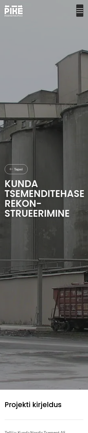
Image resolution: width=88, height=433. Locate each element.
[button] (79, 10)
